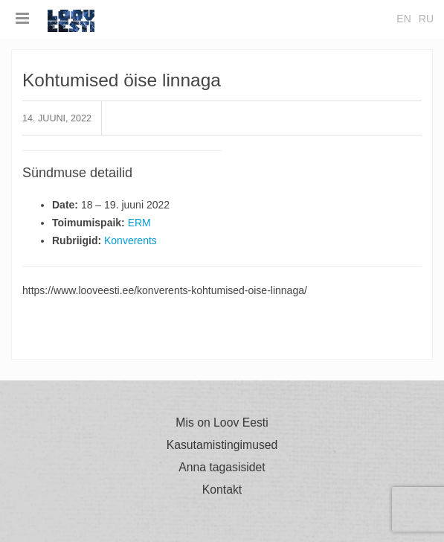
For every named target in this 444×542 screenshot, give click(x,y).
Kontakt (222, 490)
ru (426, 19)
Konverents (130, 240)
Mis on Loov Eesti (222, 423)
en (403, 19)
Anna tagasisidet (221, 468)
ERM (139, 223)
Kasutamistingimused (222, 445)
